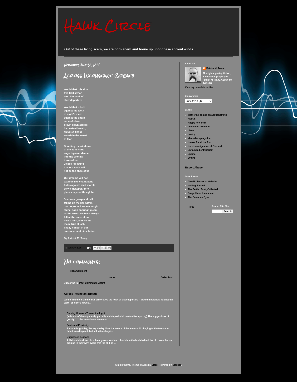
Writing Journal (196, 185)
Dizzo (155, 365)
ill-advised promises (199, 126)
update (192, 154)
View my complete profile (199, 87)
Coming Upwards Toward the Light (86, 313)
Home (112, 277)
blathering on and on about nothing (207, 115)
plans (191, 130)
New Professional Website (202, 181)
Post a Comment (78, 271)
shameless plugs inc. (199, 138)
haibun (192, 118)
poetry (191, 134)
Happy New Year (197, 122)
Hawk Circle (107, 25)
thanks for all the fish (199, 142)
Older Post (167, 277)
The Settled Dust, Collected (203, 189)
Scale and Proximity (78, 325)
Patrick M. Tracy (215, 68)
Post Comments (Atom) (92, 283)
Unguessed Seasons (78, 337)
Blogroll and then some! (201, 193)
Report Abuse (194, 167)
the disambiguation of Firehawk (205, 146)
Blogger (176, 365)
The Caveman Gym (198, 197)
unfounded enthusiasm (200, 150)
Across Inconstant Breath (80, 293)
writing (192, 158)
